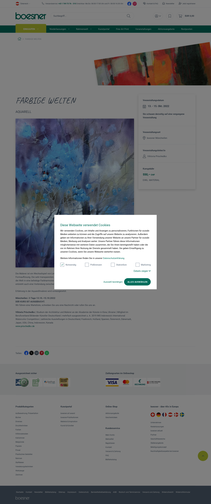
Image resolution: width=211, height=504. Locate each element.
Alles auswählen (137, 282)
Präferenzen (93, 265)
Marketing (143, 265)
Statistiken (119, 265)
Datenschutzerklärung (113, 258)
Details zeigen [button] (142, 270)
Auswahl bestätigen (113, 281)
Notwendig (68, 265)
